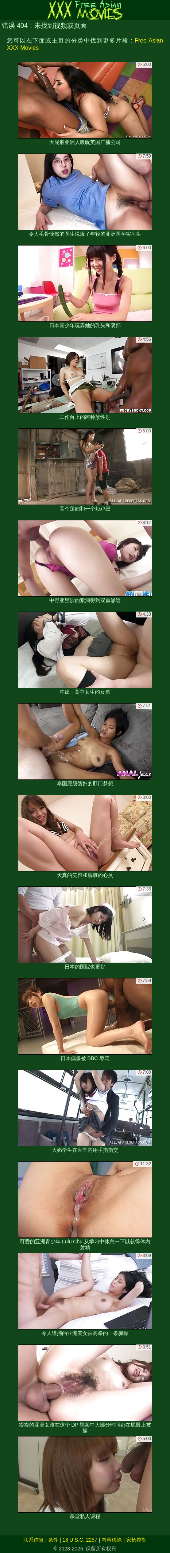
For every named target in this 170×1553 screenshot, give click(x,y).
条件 (53, 1540)
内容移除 (111, 1540)
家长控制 (136, 1540)
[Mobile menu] (6, 10)
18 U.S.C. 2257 (79, 1540)
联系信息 (33, 1540)
